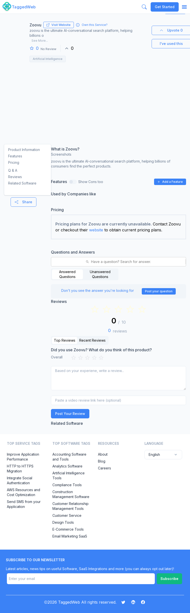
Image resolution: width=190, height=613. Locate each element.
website (96, 229)
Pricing (13, 162)
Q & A (12, 170)
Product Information (24, 150)
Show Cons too (90, 182)
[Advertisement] (94, 101)
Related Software (22, 183)
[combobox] (54, 262)
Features (15, 156)
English (163, 454)
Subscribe (169, 578)
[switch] (73, 182)
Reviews (15, 177)
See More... (40, 40)
